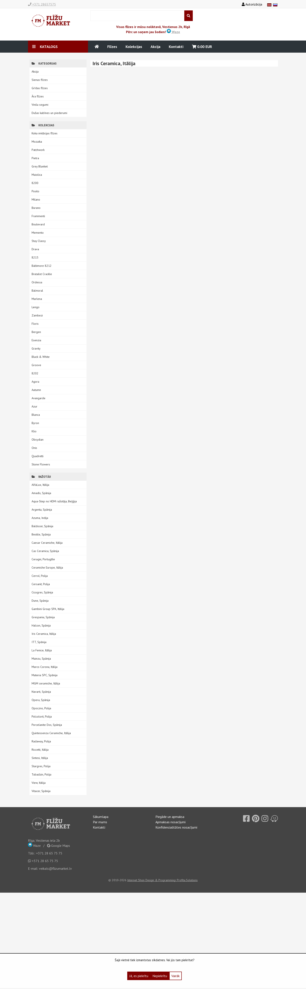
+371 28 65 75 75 (49, 853)
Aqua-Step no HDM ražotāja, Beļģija (54, 501)
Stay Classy (39, 241)
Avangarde (38, 398)
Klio (34, 431)
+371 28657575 (42, 4)
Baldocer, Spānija (42, 526)
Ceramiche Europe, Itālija (47, 567)
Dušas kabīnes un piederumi (49, 113)
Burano (36, 208)
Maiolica (37, 175)
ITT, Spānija (39, 642)
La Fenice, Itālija (42, 650)
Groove (36, 365)
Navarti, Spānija (41, 692)
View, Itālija (39, 783)
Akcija (155, 46)
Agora (35, 382)
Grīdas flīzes (40, 88)
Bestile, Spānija (41, 534)
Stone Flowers (41, 464)
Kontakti (176, 46)
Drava (35, 249)
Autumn (36, 390)
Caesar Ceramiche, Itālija (47, 543)
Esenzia (36, 340)
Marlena (37, 299)
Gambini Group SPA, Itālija (48, 609)
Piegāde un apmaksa (169, 817)
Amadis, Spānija (41, 493)
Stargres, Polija (41, 766)
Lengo (35, 307)
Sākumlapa (100, 817)
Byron (35, 423)
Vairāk (175, 976)
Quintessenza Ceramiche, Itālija (51, 733)
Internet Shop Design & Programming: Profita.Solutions (162, 880)
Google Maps (58, 845)
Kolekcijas (134, 46)
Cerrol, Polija (40, 576)
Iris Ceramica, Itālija (44, 634)
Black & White (41, 357)
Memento (38, 233)
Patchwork (38, 150)
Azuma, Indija (40, 518)
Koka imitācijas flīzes (44, 133)
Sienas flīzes (40, 80)
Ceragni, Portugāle (43, 559)
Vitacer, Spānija (41, 791)
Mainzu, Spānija (41, 658)
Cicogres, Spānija (42, 592)
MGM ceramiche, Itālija (46, 683)
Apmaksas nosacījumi (170, 822)
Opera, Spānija (41, 700)
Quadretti (37, 456)
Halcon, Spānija (41, 625)
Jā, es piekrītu (138, 976)
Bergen (36, 332)
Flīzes (112, 46)
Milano (36, 199)
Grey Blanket (40, 166)
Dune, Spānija (40, 601)
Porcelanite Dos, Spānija (47, 725)
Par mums (100, 822)
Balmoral (37, 290)
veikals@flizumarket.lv (55, 868)
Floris (35, 324)
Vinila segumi (40, 105)
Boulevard (38, 224)
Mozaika (37, 141)
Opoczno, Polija (41, 708)
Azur (34, 406)
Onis (34, 448)
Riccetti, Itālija (40, 750)
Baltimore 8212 (42, 266)
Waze (173, 32)
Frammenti (38, 216)
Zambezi (37, 315)
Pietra (35, 158)
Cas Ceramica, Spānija (45, 551)
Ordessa (37, 282)
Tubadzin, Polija (41, 774)
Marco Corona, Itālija (44, 667)
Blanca (36, 415)
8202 (35, 373)
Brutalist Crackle (42, 274)
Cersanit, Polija (41, 584)
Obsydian (37, 439)
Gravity (36, 348)
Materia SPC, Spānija (44, 675)
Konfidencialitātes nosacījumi (176, 827)
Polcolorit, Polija (42, 716)
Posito (35, 191)
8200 (35, 183)
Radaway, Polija (41, 741)
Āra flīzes (38, 96)
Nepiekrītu (159, 976)
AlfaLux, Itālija (40, 485)
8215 (35, 257)
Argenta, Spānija (42, 509)
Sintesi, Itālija (40, 758)
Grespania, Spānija (43, 617)
